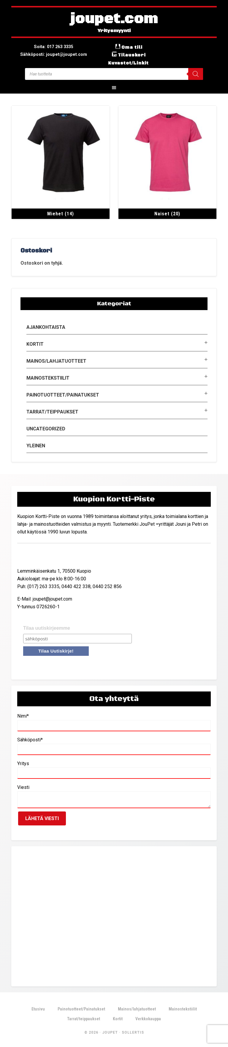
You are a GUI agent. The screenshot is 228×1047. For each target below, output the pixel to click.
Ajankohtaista (45, 327)
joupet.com (114, 19)
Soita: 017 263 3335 (53, 46)
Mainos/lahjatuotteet (56, 361)
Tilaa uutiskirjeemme (46, 627)
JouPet (110, 1032)
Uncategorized (45, 428)
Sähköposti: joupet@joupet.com (53, 54)
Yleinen (35, 445)
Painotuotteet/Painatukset (62, 394)
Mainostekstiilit (47, 377)
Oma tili (132, 47)
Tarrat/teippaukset (52, 411)
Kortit (35, 344)
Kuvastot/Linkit (128, 63)
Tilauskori (132, 55)
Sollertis (133, 1032)
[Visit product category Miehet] (61, 162)
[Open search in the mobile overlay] (114, 74)
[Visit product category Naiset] (167, 162)
